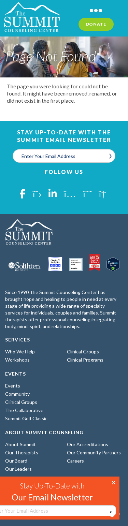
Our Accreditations (87, 444)
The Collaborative (24, 410)
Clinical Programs (85, 360)
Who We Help (20, 351)
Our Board (16, 461)
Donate (96, 24)
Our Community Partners (94, 452)
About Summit (20, 444)
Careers (75, 461)
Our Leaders (18, 469)
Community (17, 394)
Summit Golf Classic (26, 418)
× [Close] (114, 482)
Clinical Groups (83, 351)
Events (12, 386)
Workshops (17, 360)
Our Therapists (21, 452)
